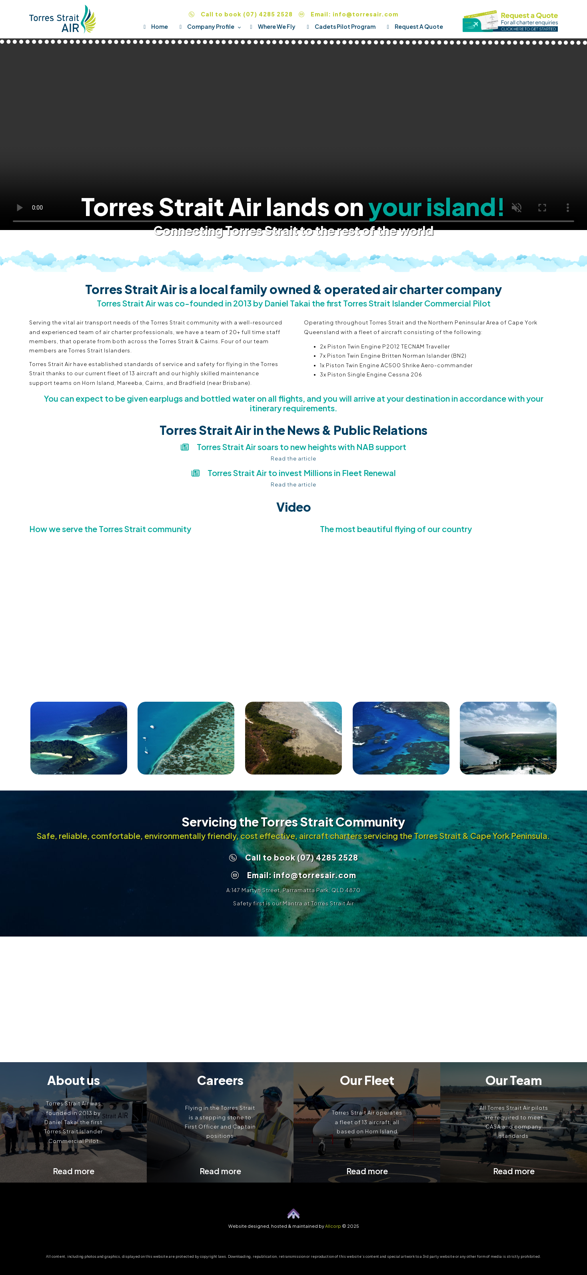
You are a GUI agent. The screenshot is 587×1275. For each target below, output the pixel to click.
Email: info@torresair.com (348, 14)
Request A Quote (412, 26)
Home (153, 26)
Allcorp (333, 1226)
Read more (73, 1170)
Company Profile (204, 26)
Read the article (293, 458)
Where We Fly (269, 26)
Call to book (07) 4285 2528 (241, 14)
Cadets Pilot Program (338, 26)
